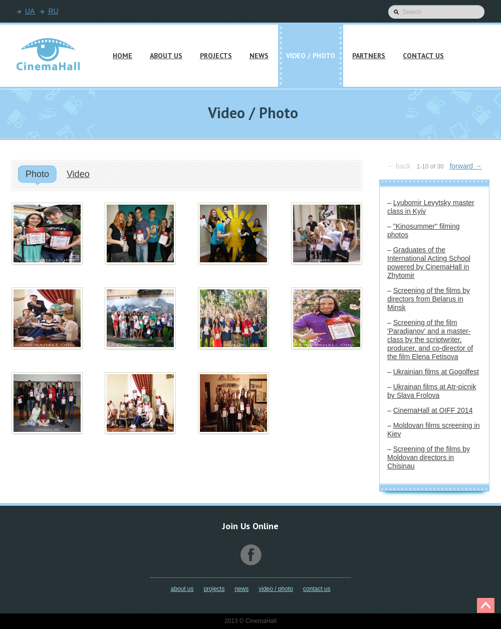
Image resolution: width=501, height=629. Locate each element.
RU (53, 11)
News (241, 588)
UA (30, 11)
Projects (213, 588)
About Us (181, 588)
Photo (37, 174)
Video (78, 174)
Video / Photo (276, 588)
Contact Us (317, 588)
